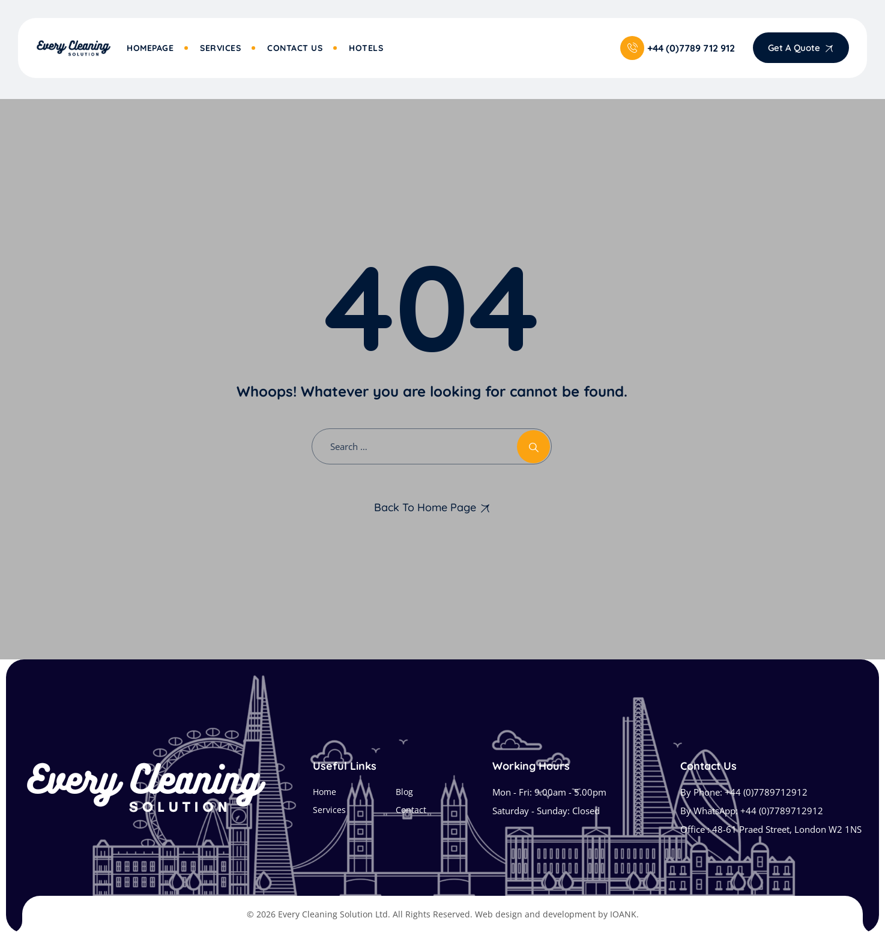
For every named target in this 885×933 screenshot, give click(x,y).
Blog (404, 791)
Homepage (150, 48)
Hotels (366, 48)
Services (220, 48)
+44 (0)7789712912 (766, 792)
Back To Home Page (425, 507)
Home (324, 791)
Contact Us (294, 48)
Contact (411, 809)
